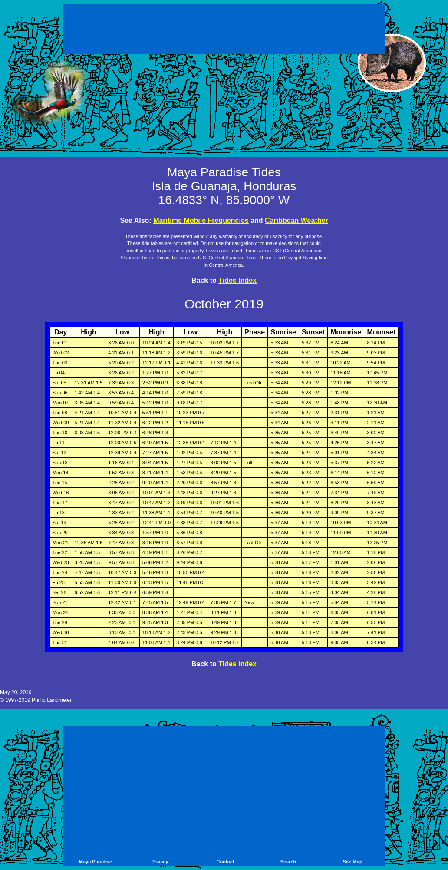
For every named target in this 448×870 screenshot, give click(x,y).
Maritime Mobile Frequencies (201, 220)
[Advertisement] (224, 30)
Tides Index (237, 280)
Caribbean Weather (296, 220)
